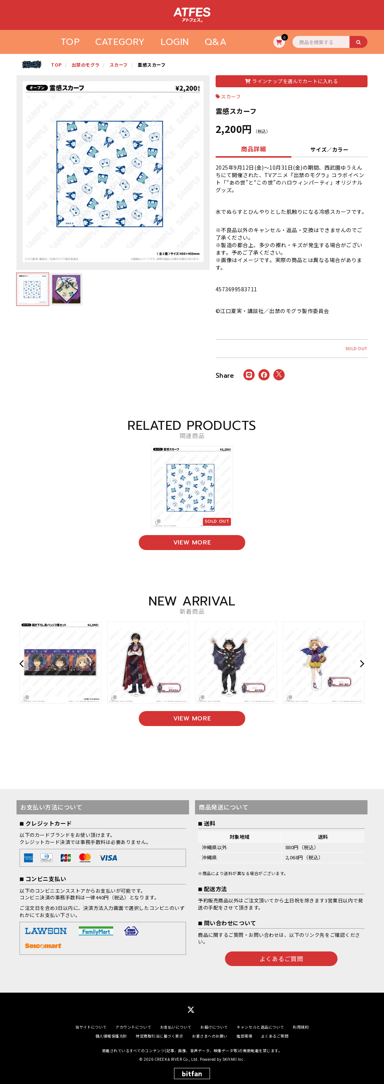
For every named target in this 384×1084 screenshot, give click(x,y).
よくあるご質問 (281, 958)
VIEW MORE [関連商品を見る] (192, 542)
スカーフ (231, 96)
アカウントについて (133, 1027)
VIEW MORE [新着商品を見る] (192, 718)
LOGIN (174, 42)
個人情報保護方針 (111, 1036)
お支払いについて (176, 1027)
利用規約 (301, 1027)
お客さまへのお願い (210, 1036)
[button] (22, 663)
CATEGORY (120, 42)
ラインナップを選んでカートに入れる (291, 81)
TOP (70, 42)
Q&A (216, 42)
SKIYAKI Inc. (233, 1059)
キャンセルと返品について (260, 1027)
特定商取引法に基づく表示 (159, 1036)
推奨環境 (244, 1036)
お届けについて (214, 1027)
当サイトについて (91, 1027)
